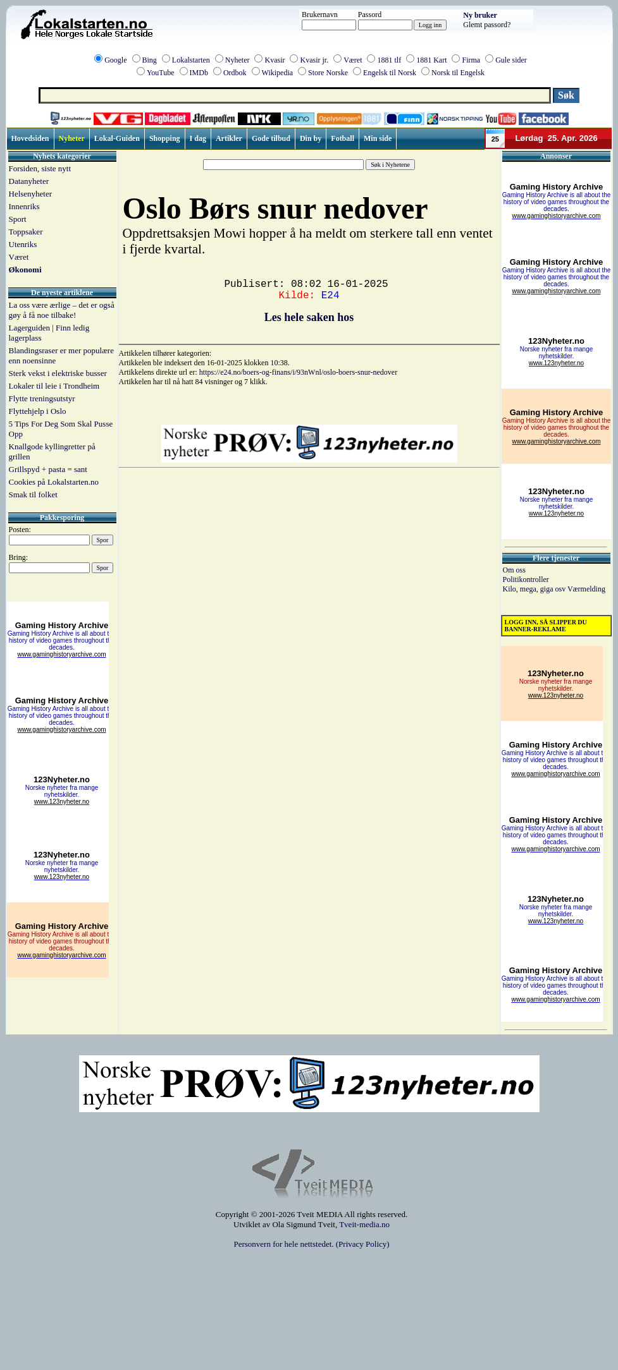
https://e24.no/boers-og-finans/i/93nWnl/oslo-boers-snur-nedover (298, 372)
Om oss (514, 570)
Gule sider (511, 60)
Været (352, 60)
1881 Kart (431, 60)
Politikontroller (526, 579)
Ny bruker (480, 15)
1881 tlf (389, 60)
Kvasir (274, 60)
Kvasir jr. (314, 60)
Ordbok (235, 72)
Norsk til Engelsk (458, 72)
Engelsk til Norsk (389, 72)
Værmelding (586, 589)
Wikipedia (278, 72)
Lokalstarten (191, 60)
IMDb (199, 72)
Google (115, 60)
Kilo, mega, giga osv (535, 589)
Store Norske (328, 72)
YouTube (161, 72)
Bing (149, 60)
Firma (471, 60)
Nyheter (237, 60)
